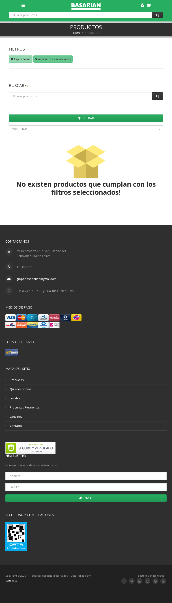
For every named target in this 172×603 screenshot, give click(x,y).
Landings (16, 417)
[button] (86, 129)
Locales (15, 398)
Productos (17, 380)
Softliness (11, 580)
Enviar (86, 498)
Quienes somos (20, 389)
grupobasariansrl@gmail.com (36, 279)
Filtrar (86, 118)
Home (76, 32)
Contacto (16, 426)
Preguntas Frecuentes (25, 407)
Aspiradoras (20, 59)
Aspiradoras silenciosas (53, 59)
